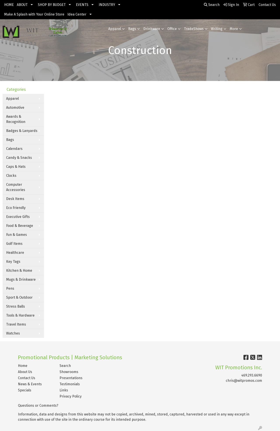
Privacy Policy (71, 396)
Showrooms (69, 372)
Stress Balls (15, 306)
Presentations (71, 378)
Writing (216, 29)
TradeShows (194, 29)
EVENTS (82, 5)
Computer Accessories (15, 187)
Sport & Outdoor (19, 297)
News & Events (30, 384)
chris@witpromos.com (244, 380)
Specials (24, 390)
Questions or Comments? (38, 405)
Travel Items (16, 324)
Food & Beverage (19, 226)
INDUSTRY (107, 5)
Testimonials (70, 384)
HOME (9, 5)
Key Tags (13, 261)
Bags (132, 29)
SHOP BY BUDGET (52, 5)
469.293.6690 (251, 375)
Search (212, 5)
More (234, 29)
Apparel (114, 29)
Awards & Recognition (15, 119)
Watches (13, 333)
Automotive (15, 107)
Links (64, 390)
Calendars (14, 149)
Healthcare (15, 253)
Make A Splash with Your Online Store (34, 14)
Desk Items (15, 199)
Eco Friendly (16, 208)
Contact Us (26, 378)
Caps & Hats (16, 167)
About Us (25, 372)
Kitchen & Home (19, 270)
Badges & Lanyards (21, 131)
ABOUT (22, 5)
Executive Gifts (18, 217)
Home (22, 366)
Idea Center (76, 14)
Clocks (11, 175)
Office (172, 29)
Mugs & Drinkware (21, 279)
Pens (10, 288)
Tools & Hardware (20, 315)
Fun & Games (16, 235)
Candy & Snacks (19, 158)
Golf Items (14, 244)
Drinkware (151, 29)
